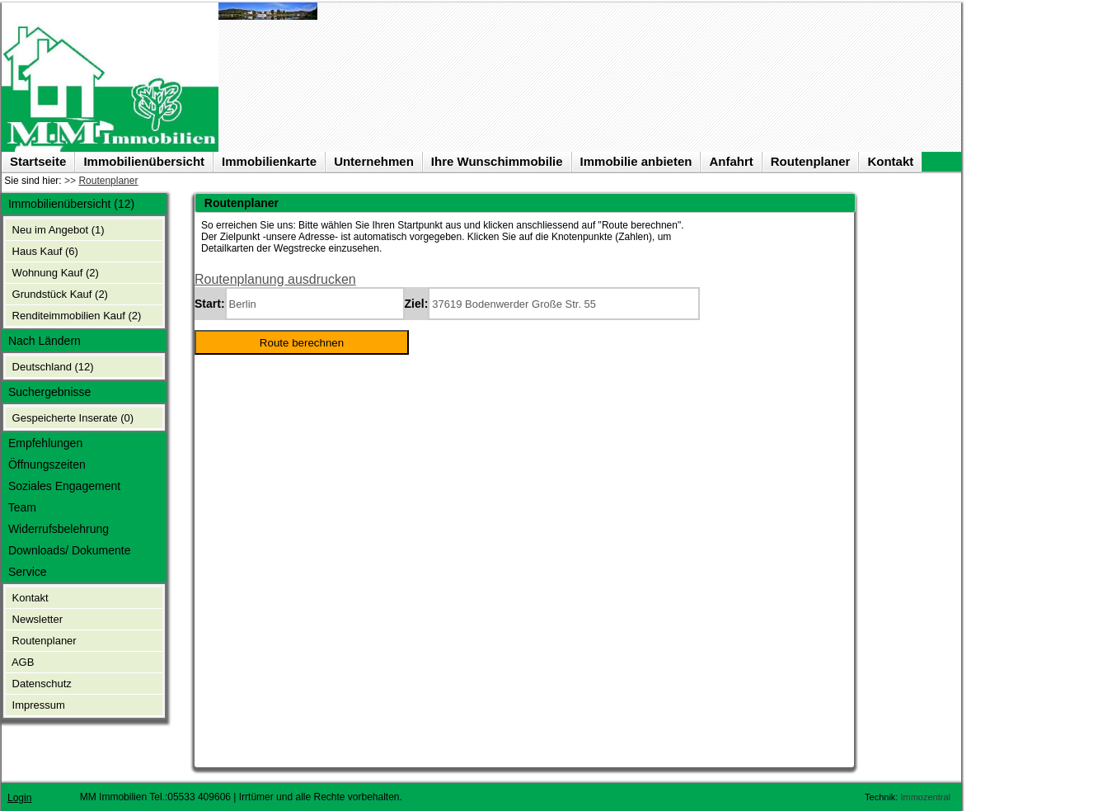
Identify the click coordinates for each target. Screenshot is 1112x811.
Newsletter (36, 619)
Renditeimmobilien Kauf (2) (75, 315)
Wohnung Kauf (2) (54, 272)
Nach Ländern (43, 340)
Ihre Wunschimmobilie (497, 161)
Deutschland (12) (51, 367)
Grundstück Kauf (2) (58, 294)
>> (101, 180)
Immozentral (925, 793)
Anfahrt (731, 161)
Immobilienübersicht (143, 161)
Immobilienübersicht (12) (69, 203)
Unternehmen (374, 161)
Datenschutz (40, 683)
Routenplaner (811, 161)
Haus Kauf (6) (43, 251)
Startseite (38, 161)
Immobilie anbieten (636, 161)
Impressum (37, 705)
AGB (21, 662)
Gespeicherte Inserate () (71, 418)
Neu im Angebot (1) (57, 230)
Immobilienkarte (269, 161)
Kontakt (890, 161)
